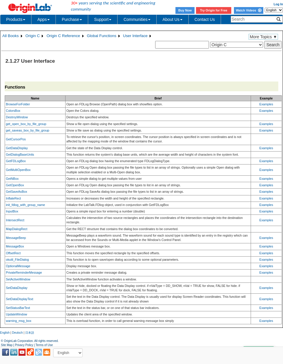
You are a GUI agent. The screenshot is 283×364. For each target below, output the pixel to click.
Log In (278, 4)
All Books (10, 36)
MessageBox (15, 246)
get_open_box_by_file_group (26, 124)
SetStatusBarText (18, 308)
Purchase (72, 19)
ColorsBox (13, 110)
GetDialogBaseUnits (20, 154)
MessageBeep (16, 238)
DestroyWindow (17, 117)
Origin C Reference (63, 36)
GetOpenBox (15, 185)
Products (15, 19)
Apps (43, 19)
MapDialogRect (16, 229)
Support (102, 19)
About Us (172, 19)
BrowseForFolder (18, 104)
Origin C (33, 36)
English (5, 332)
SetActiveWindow (18, 279)
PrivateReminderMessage (24, 272)
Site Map (6, 345)
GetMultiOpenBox (18, 170)
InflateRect (13, 198)
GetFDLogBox (16, 161)
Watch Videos (248, 10)
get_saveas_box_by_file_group (27, 130)
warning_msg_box (18, 321)
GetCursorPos (16, 139)
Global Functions (101, 36)
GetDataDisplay (17, 148)
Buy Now (185, 10)
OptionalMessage (18, 266)
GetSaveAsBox (16, 191)
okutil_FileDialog (17, 259)
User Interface (135, 36)
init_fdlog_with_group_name (25, 205)
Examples (266, 104)
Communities (136, 19)
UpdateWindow (16, 314)
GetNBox (12, 178)
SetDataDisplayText (19, 299)
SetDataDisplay (16, 288)
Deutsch (17, 332)
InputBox (12, 211)
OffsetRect (13, 253)
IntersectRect (15, 220)
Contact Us (205, 19)
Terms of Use (44, 345)
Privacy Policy (24, 345)
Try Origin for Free (213, 10)
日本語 (29, 332)
